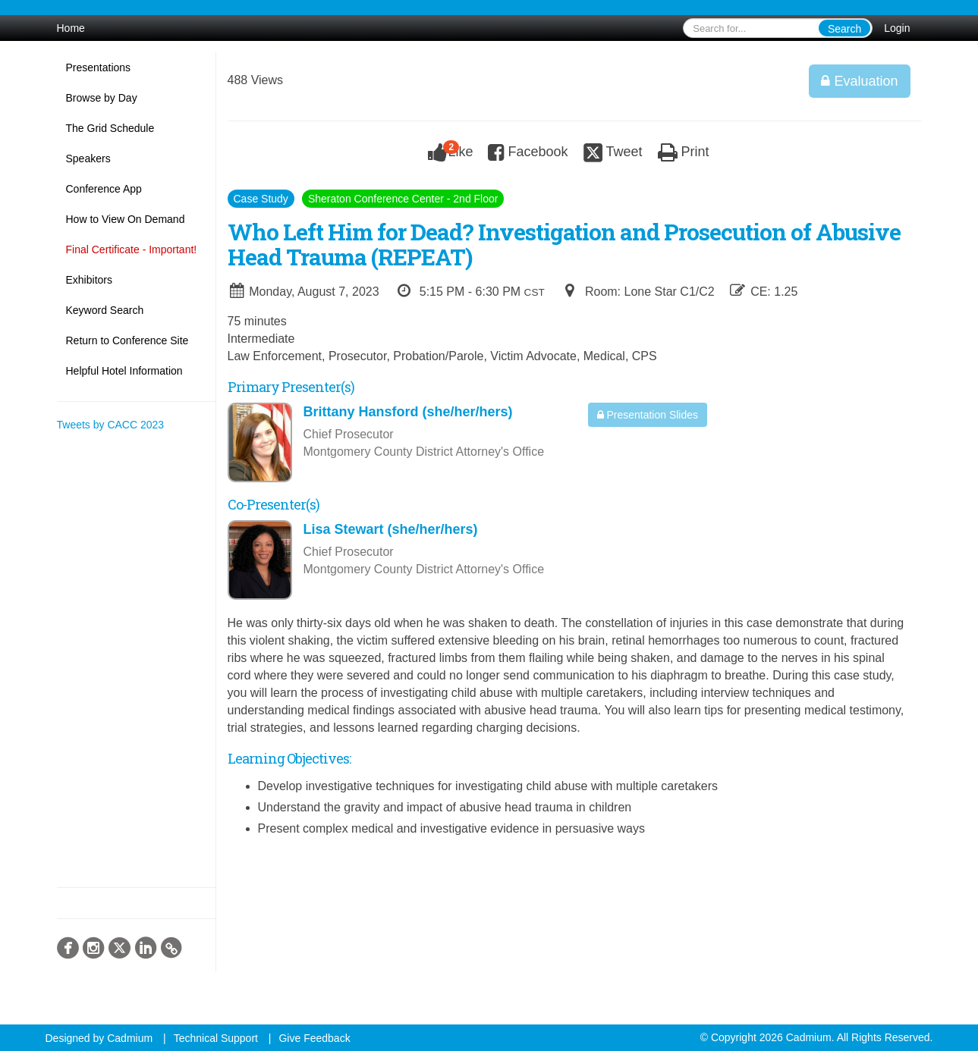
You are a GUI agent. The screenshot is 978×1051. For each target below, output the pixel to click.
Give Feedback (314, 1038)
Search (844, 29)
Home (71, 28)
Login (897, 28)
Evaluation (859, 81)
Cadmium (130, 1038)
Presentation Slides (648, 415)
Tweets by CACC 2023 (111, 425)
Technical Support (216, 1038)
